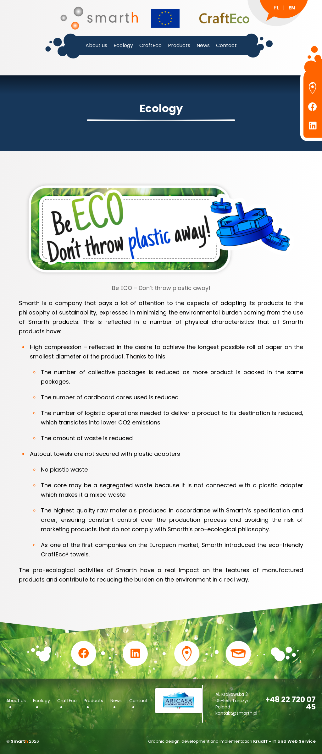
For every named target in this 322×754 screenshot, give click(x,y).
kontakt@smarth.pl (236, 713)
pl (276, 7)
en (291, 7)
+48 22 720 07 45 (290, 703)
